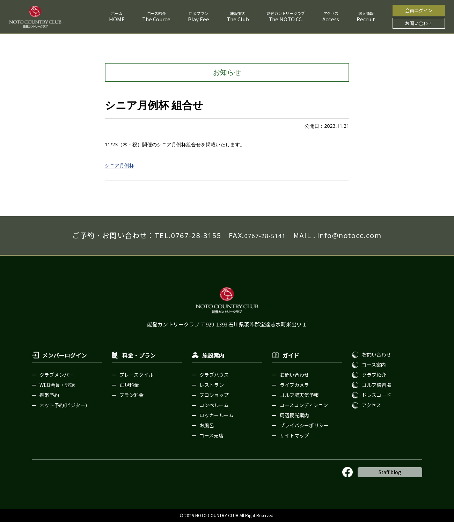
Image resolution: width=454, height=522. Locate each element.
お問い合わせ (418, 23)
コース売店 (211, 435)
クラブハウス (214, 374)
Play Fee (198, 19)
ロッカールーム (216, 415)
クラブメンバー (56, 374)
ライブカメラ (294, 384)
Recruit (366, 19)
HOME (117, 19)
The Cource (156, 19)
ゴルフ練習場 (376, 384)
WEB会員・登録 (57, 384)
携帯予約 (49, 394)
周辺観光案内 (294, 415)
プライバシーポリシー (304, 425)
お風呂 (206, 425)
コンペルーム (214, 405)
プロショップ (214, 394)
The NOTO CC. (286, 19)
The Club (238, 19)
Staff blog (390, 472)
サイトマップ (294, 435)
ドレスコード (376, 394)
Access (330, 19)
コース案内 (374, 364)
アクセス (371, 405)
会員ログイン (418, 10)
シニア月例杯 (119, 165)
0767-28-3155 (196, 235)
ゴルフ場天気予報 (299, 394)
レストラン (211, 384)
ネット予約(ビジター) (63, 405)
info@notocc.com (349, 235)
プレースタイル (136, 374)
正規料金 (129, 384)
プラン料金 (131, 394)
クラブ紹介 (374, 374)
